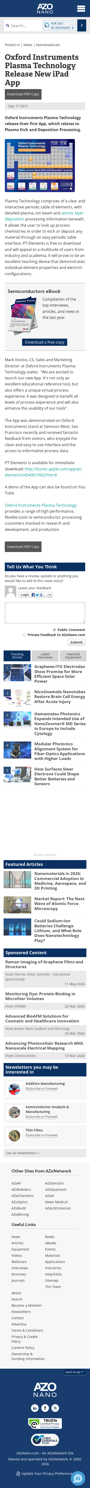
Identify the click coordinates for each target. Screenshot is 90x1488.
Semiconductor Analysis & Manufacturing (47, 1109)
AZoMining (20, 1214)
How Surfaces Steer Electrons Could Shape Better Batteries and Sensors (56, 776)
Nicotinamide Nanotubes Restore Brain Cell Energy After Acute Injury (59, 696)
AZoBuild (19, 1208)
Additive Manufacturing (45, 1083)
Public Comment (71, 629)
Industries (53, 1268)
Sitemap (51, 1280)
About (16, 1293)
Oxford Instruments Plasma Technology (41, 505)
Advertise (19, 1324)
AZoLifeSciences (58, 1208)
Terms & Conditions (27, 1330)
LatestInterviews (45, 655)
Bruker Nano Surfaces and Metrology (42, 1028)
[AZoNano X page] (55, 1408)
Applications (55, 1261)
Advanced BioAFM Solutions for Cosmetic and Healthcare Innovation (42, 1018)
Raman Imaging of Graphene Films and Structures (44, 964)
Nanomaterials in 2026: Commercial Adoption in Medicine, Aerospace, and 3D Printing (60, 881)
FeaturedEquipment (73, 655)
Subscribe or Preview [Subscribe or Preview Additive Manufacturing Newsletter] (41, 1088)
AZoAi (49, 1195)
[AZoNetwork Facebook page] (45, 1408)
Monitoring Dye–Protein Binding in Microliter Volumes (40, 996)
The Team (53, 1286)
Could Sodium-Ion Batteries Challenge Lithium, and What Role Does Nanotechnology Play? (57, 930)
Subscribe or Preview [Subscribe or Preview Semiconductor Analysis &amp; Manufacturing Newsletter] (41, 1116)
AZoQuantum (55, 1189)
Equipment (20, 1249)
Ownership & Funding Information (28, 1356)
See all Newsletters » (22, 1153)
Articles (18, 1243)
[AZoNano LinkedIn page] (35, 1408)
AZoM (16, 1183)
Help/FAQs (53, 1274)
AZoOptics (20, 1202)
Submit (77, 642)
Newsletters (21, 1311)
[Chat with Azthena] (78, 1478)
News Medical (56, 1202)
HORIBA (20, 1006)
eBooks (50, 1243)
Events (50, 1249)
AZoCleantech (23, 1195)
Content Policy (23, 1347)
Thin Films (34, 1130)
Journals (18, 1280)
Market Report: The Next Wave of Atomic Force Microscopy (59, 903)
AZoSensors (54, 1183)
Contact (18, 1318)
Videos (17, 1255)
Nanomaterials (48, 45)
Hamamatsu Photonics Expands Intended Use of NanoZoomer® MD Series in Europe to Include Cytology (60, 723)
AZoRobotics (21, 1189)
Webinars (19, 1261)
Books (49, 1236)
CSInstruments (25, 1055)
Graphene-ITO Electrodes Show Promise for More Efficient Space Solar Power (59, 674)
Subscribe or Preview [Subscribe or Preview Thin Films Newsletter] (41, 1135)
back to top (75, 1372)
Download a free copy (44, 342)
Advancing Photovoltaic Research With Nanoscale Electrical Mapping (44, 1045)
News (28, 45)
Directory (19, 1274)
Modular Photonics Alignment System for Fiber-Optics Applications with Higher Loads (59, 751)
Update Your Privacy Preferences (45, 1473)
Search (17, 1299)
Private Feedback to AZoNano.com (56, 634)
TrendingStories (17, 655)
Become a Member (27, 1305)
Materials (52, 1255)
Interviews (20, 1268)
